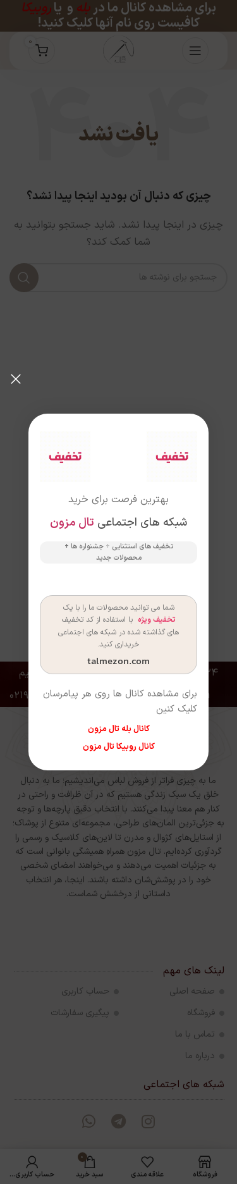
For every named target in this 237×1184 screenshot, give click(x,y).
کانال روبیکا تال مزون (119, 747)
